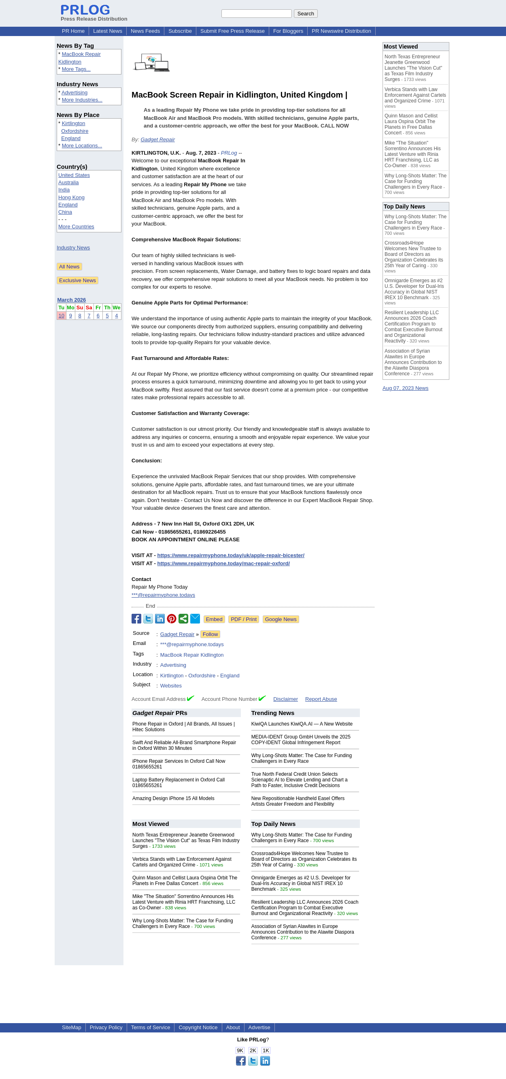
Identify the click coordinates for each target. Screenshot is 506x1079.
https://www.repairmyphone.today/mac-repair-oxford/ (223, 563)
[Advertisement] (313, 208)
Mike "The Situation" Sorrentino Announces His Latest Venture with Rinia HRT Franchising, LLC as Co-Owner (183, 902)
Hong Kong (71, 197)
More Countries (76, 226)
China (65, 212)
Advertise (259, 1027)
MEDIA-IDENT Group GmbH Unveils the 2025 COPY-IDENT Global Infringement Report (301, 739)
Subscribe (180, 31)
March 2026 (71, 300)
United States (74, 175)
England (71, 138)
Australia (68, 182)
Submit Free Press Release (232, 31)
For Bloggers (288, 31)
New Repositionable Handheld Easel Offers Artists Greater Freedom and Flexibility (298, 801)
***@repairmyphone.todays (163, 595)
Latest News (107, 31)
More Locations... (82, 146)
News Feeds (145, 31)
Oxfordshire (74, 131)
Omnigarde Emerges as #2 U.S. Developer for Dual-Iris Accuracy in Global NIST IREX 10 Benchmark (301, 883)
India (64, 190)
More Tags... (76, 69)
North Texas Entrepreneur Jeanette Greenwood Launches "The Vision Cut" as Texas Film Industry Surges (186, 840)
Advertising (74, 92)
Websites (171, 686)
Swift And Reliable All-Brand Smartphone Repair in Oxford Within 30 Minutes (184, 745)
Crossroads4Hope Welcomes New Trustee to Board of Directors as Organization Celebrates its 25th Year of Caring (304, 859)
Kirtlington (73, 123)
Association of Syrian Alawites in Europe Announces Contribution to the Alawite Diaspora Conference (302, 932)
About (233, 1027)
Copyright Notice (198, 1027)
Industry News (73, 248)
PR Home (73, 31)
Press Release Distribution (94, 16)
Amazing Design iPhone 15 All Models (173, 798)
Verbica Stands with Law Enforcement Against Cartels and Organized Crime (182, 862)
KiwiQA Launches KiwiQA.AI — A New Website (302, 724)
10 (61, 316)
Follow (210, 634)
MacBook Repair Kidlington (192, 655)
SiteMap (71, 1027)
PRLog (229, 153)
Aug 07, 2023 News (405, 388)
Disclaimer (285, 699)
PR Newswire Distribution (341, 31)
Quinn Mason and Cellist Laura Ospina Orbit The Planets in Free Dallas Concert (184, 880)
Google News (281, 619)
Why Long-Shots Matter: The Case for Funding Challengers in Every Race (301, 758)
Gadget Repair (157, 139)
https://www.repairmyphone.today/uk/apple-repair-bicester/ (231, 555)
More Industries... (82, 100)
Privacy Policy (106, 1027)
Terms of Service (150, 1027)
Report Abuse (321, 699)
